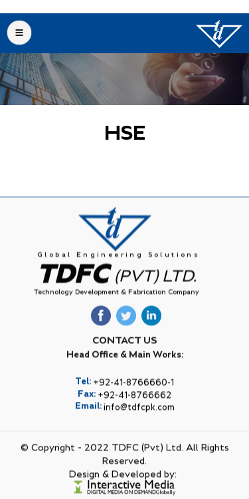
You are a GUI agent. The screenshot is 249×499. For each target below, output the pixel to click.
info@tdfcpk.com (139, 417)
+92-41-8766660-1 (133, 392)
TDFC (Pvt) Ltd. (147, 457)
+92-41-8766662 (134, 405)
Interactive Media (131, 494)
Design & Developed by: (123, 483)
